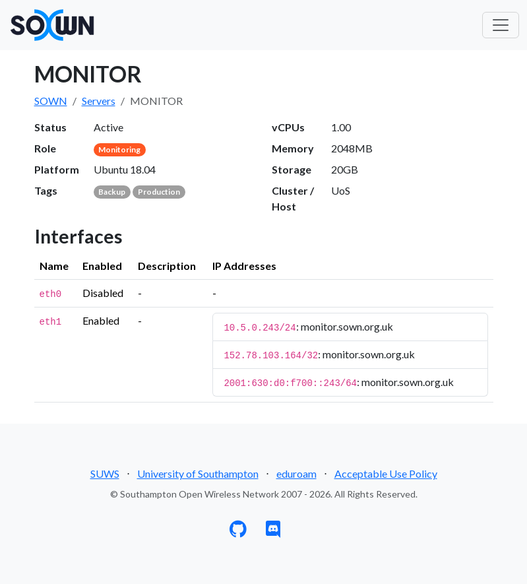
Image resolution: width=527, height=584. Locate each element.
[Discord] (273, 531)
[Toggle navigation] (500, 25)
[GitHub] (238, 531)
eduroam (296, 473)
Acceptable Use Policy (385, 473)
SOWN (50, 100)
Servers (98, 100)
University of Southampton (198, 473)
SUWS (104, 473)
